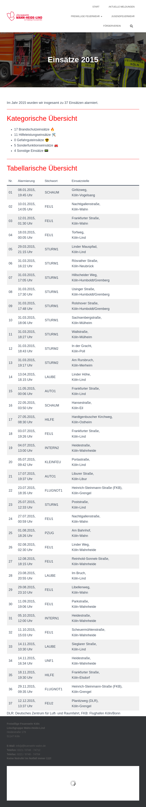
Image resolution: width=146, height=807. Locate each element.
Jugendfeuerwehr (123, 16)
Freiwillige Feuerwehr (86, 16)
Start (95, 7)
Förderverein (112, 26)
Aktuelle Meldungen (122, 7)
